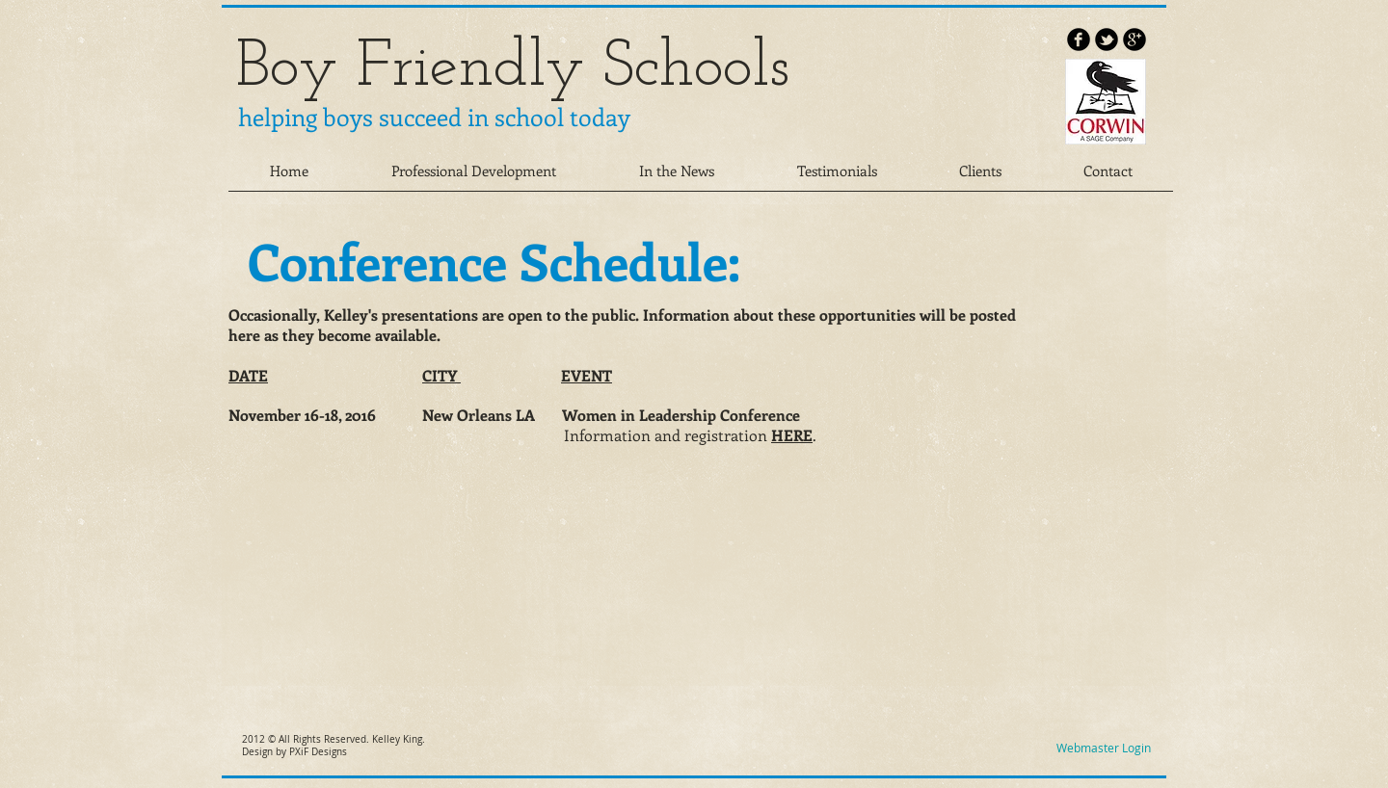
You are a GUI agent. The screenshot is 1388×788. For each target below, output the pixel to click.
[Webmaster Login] (1103, 748)
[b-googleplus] (1134, 39)
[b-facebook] (1078, 39)
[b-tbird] (1106, 39)
